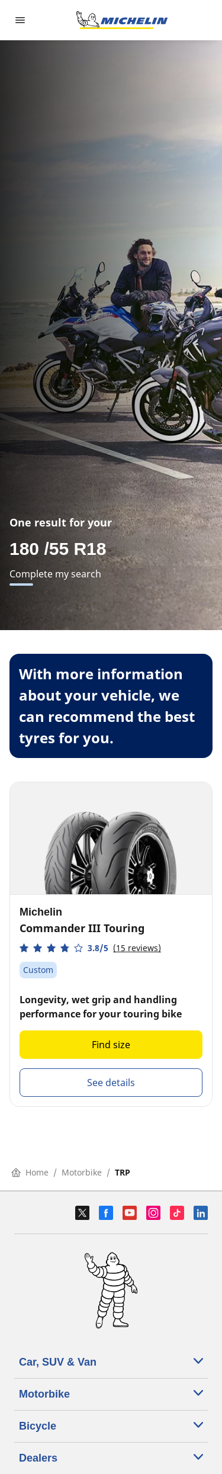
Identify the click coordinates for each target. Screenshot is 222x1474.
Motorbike (82, 1172)
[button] (90, 947)
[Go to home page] (122, 20)
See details (111, 1082)
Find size (111, 1044)
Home (30, 1172)
